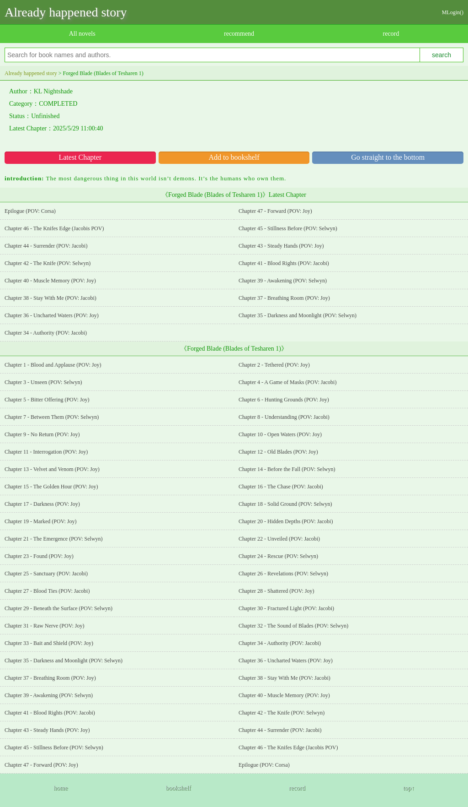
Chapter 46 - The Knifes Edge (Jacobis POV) (54, 228)
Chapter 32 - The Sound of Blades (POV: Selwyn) (293, 626)
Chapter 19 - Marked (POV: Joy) (40, 521)
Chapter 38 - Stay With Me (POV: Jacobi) (50, 298)
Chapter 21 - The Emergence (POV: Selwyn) (54, 539)
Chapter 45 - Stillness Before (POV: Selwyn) (288, 228)
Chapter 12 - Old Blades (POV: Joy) (278, 452)
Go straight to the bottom (388, 157)
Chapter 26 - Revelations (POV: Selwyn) (283, 573)
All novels (82, 33)
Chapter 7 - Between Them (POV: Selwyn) (52, 417)
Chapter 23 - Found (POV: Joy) (39, 556)
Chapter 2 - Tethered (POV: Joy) (274, 365)
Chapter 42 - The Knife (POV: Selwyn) (47, 263)
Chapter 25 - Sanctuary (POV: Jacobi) (46, 573)
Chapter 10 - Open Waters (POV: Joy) (280, 434)
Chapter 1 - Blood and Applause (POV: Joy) (53, 365)
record (391, 33)
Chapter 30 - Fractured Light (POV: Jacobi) (286, 608)
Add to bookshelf (233, 157)
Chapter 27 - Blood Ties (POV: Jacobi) (47, 591)
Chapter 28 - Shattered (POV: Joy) (276, 591)
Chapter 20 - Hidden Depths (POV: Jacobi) (286, 521)
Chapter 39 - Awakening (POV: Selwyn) (283, 280)
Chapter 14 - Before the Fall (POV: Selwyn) (287, 469)
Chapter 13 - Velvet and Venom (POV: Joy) (52, 469)
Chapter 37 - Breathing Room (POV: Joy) (284, 298)
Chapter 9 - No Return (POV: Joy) (42, 434)
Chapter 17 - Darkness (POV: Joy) (42, 504)
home (60, 788)
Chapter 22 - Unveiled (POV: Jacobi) (279, 539)
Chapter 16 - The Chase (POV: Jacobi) (281, 486)
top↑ (409, 788)
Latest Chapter (79, 157)
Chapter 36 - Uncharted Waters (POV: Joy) (52, 315)
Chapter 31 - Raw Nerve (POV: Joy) (44, 626)
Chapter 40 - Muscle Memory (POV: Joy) (50, 280)
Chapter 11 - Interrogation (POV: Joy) (46, 452)
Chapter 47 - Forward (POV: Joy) (275, 211)
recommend (239, 33)
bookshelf (178, 788)
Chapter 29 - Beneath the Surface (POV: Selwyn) (58, 608)
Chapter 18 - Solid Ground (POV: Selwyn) (285, 504)
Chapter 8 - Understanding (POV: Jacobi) (284, 417)
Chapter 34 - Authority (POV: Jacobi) (46, 333)
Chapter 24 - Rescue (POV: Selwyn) (278, 556)
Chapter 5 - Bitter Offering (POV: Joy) (47, 399)
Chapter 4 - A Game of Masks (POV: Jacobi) (287, 382)
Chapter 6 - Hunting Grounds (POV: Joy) (284, 399)
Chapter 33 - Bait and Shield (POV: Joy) (49, 643)
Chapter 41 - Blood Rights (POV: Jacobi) (284, 263)
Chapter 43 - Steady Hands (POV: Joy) (281, 246)
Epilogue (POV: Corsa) (30, 211)
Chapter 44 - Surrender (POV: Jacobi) (46, 246)
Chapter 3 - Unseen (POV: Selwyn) (43, 382)
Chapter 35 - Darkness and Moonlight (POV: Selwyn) (297, 315)
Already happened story (66, 12)
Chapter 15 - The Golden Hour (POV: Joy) (51, 486)
